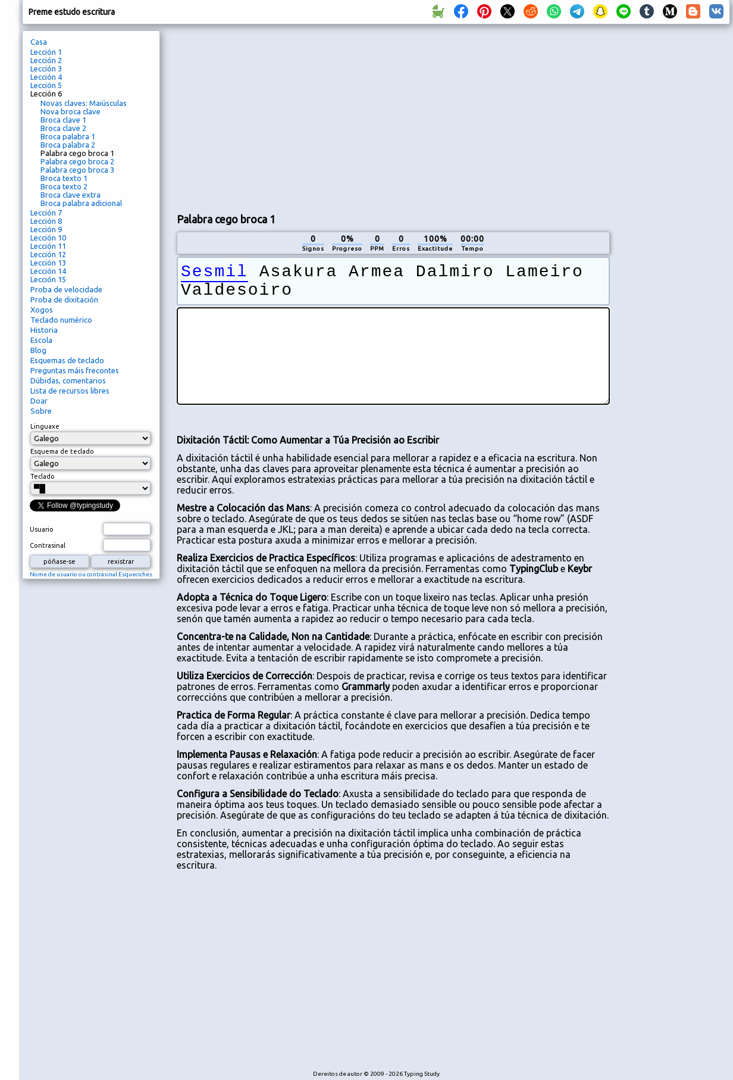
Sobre (41, 411)
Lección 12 (48, 254)
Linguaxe (44, 426)
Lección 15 (48, 279)
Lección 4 (46, 77)
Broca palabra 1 (67, 136)
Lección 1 (46, 52)
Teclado (42, 476)
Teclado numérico (61, 320)
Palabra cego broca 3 (77, 170)
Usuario (42, 529)
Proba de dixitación (64, 299)
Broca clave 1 (63, 120)
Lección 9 (46, 229)
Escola (41, 340)
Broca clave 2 (63, 128)
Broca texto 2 (63, 186)
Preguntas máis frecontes (74, 370)
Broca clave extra (70, 195)
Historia (44, 330)
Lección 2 (46, 60)
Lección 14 (48, 271)
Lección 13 (48, 262)
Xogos (41, 309)
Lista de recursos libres (69, 390)
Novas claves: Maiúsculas (83, 103)
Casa (38, 42)
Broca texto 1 (63, 178)
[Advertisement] (299, 116)
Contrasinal (47, 545)
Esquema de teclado (62, 451)
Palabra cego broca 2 (77, 161)
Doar (39, 401)
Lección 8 (46, 221)
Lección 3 (46, 68)
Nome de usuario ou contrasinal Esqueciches (91, 574)
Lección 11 (48, 246)
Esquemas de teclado (67, 360)
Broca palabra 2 (67, 145)
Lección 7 (46, 212)
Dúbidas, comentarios (68, 380)
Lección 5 (46, 85)
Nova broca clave (70, 111)
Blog (38, 350)
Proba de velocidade (66, 289)
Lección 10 (48, 237)
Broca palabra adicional (81, 203)
